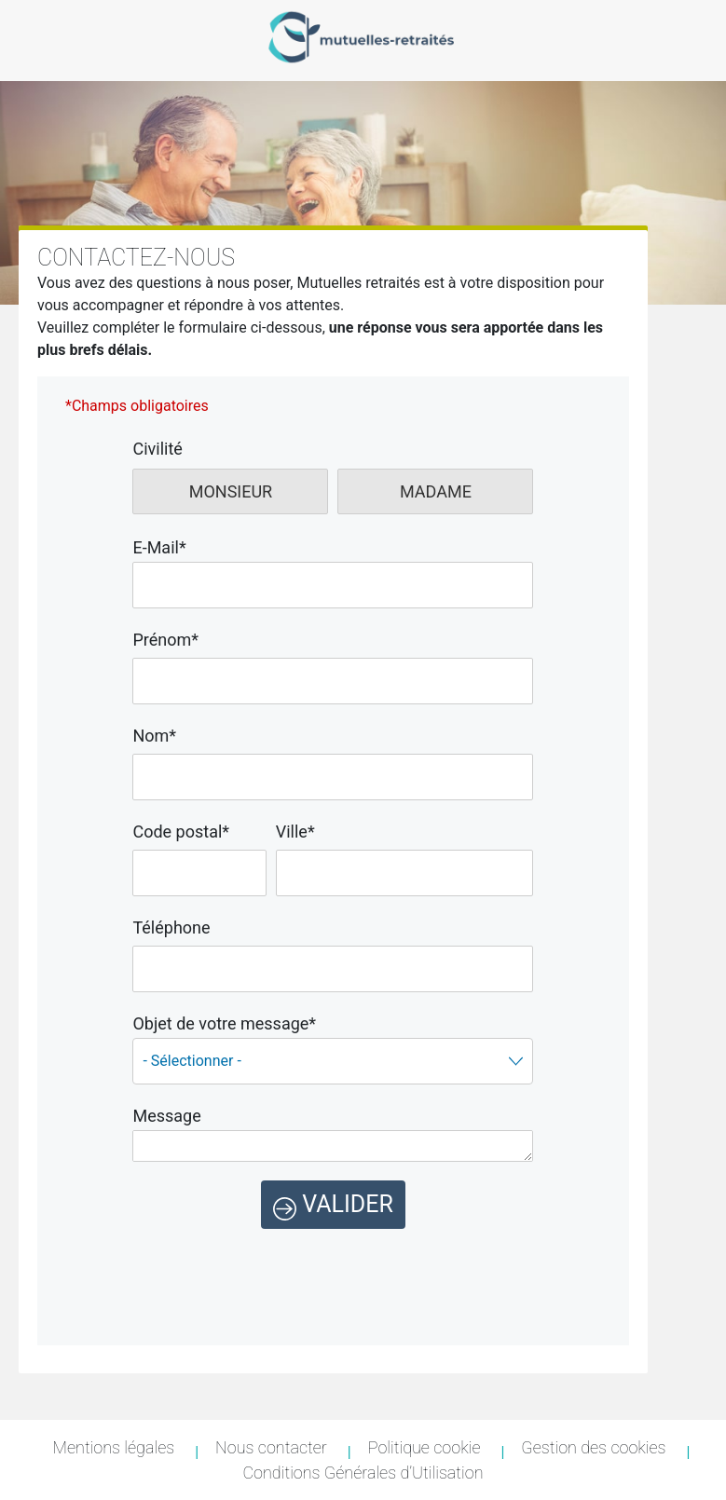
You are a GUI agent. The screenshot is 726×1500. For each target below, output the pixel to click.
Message (166, 1115)
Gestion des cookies (593, 1447)
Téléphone (171, 927)
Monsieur (231, 491)
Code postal (180, 831)
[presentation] (332, 1265)
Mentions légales (114, 1447)
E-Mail (158, 547)
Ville (295, 831)
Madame (436, 491)
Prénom (165, 639)
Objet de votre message (224, 1023)
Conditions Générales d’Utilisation (362, 1472)
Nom (154, 735)
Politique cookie (424, 1447)
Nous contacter (271, 1447)
